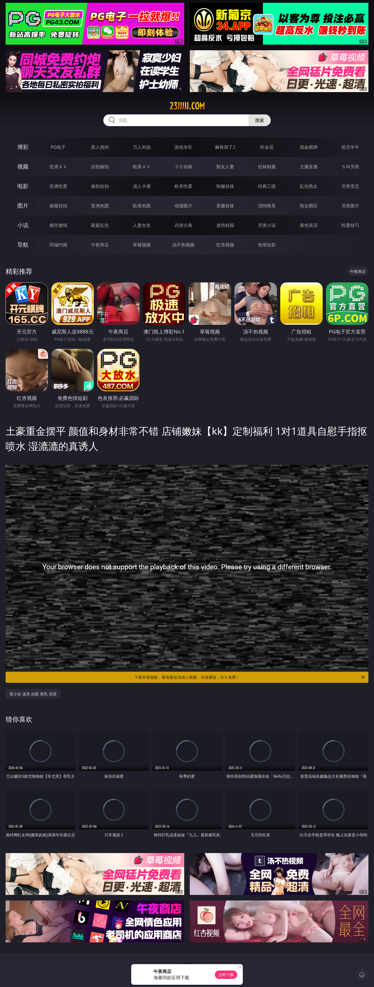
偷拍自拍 (100, 186)
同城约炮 (58, 245)
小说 (22, 225)
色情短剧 (267, 245)
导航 (22, 244)
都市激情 (58, 225)
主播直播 (309, 167)
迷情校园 (225, 225)
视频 (22, 166)
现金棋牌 (309, 147)
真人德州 (100, 147)
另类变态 (350, 186)
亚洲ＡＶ (58, 167)
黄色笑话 (309, 225)
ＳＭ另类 (350, 167)
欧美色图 (142, 206)
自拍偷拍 (100, 167)
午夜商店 (100, 245)
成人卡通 (142, 186)
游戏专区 (183, 147)
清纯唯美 (267, 206)
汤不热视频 (183, 245)
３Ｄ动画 (183, 167)
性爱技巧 (350, 225)
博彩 (22, 147)
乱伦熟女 (309, 186)
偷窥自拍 (58, 206)
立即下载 (226, 974)
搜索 (259, 120)
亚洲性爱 (58, 186)
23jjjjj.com (187, 106)
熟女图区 (309, 206)
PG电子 (58, 147)
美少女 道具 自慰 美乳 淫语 (33, 694)
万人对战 (142, 147)
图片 (22, 205)
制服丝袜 (225, 186)
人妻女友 (142, 225)
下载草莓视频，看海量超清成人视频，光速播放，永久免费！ (250, 677)
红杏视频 (225, 245)
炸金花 (267, 147)
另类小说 (267, 225)
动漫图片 (183, 206)
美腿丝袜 (225, 206)
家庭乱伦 (100, 225)
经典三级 (267, 186)
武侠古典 (183, 225)
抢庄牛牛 (350, 147)
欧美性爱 (183, 186)
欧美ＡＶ (142, 167)
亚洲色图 (100, 206)
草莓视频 (142, 245)
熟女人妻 (225, 167)
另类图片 (350, 206)
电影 (22, 186)
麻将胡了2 (225, 147)
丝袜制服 (267, 167)
